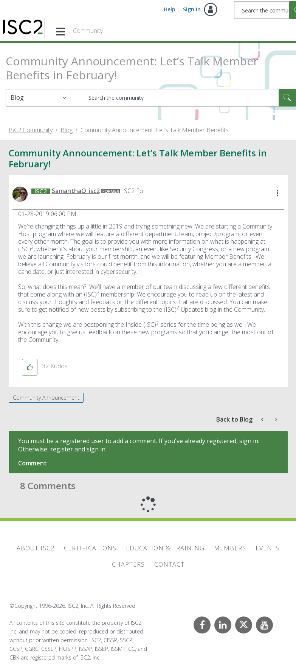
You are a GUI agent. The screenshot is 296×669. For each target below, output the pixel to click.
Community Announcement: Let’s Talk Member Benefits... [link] (156, 130)
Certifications (90, 548)
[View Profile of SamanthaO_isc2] (76, 191)
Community (88, 30)
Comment (32, 463)
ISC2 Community (31, 130)
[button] (277, 193)
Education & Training (165, 548)
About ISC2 (35, 548)
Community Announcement (46, 397)
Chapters (128, 564)
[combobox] (183, 98)
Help (169, 9)
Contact (169, 564)
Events (268, 548)
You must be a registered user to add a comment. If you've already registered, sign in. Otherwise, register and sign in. (138, 445)
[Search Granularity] (38, 97)
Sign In (192, 9)
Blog (66, 130)
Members (230, 548)
